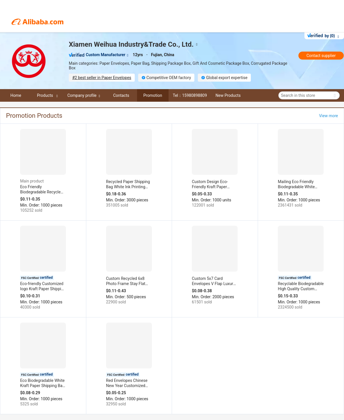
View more (328, 115)
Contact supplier (321, 55)
